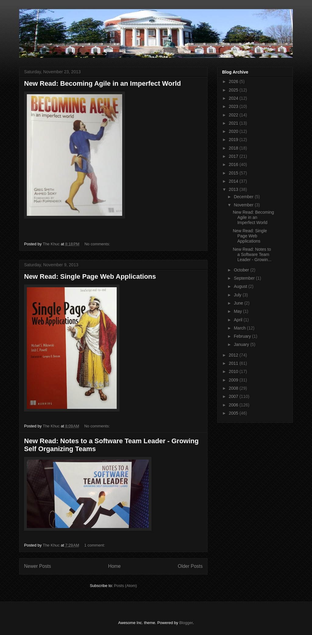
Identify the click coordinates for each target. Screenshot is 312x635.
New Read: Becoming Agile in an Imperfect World (102, 83)
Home (114, 566)
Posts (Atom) (125, 585)
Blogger (186, 622)
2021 (234, 123)
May (238, 311)
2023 (234, 106)
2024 (234, 98)
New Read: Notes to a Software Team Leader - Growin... (252, 254)
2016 (234, 164)
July (238, 294)
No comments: (97, 244)
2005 (234, 413)
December (244, 196)
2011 (234, 363)
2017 (234, 156)
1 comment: (95, 545)
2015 (234, 173)
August (241, 286)
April (238, 319)
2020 (234, 131)
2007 (234, 396)
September (245, 278)
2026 (234, 81)
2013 (234, 189)
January (242, 344)
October (242, 269)
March (240, 328)
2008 (234, 388)
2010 (234, 371)
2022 (234, 114)
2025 (234, 90)
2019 (234, 139)
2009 (234, 380)
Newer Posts (37, 566)
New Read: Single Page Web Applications (90, 276)
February (243, 336)
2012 (234, 355)
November (244, 204)
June (239, 303)
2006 (234, 404)
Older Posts (190, 566)
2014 (234, 181)
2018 (234, 148)
